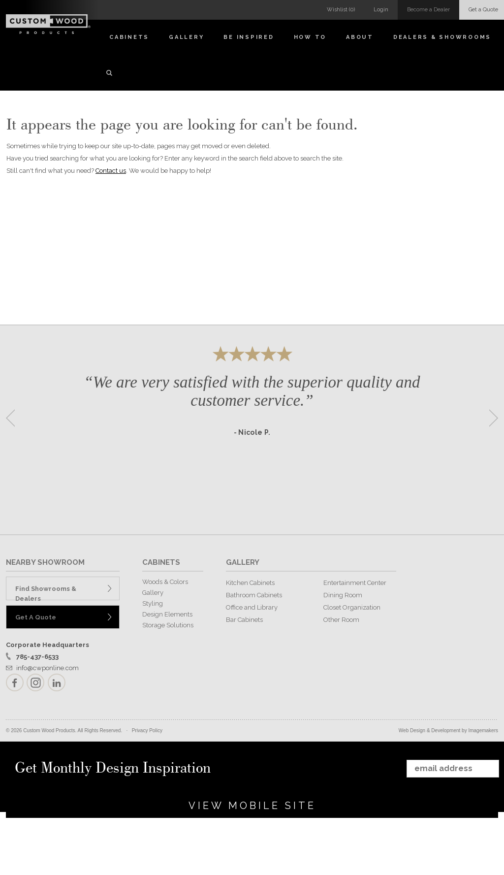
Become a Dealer (428, 9)
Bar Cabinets (244, 619)
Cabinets (129, 37)
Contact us (110, 170)
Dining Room (342, 595)
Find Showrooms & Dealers (45, 592)
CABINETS (161, 562)
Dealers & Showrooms (442, 37)
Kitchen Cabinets (250, 582)
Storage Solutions (167, 625)
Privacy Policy (147, 730)
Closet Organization (351, 607)
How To (310, 37)
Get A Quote (35, 617)
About (360, 37)
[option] (252, 415)
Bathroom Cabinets (254, 595)
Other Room (341, 619)
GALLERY (242, 562)
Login (381, 9)
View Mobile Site (252, 805)
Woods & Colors (165, 581)
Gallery (186, 37)
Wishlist (341, 9)
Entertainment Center (354, 582)
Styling (152, 603)
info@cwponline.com (47, 668)
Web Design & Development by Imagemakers (448, 730)
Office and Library (252, 607)
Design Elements (167, 614)
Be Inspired (248, 37)
